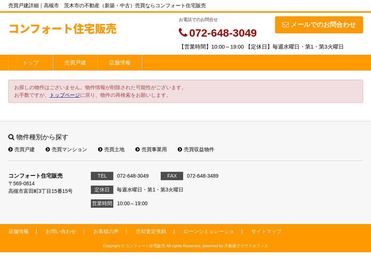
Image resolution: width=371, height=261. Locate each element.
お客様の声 (106, 231)
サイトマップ (266, 231)
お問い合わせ (61, 231)
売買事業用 (151, 149)
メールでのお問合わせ (319, 24)
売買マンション (66, 149)
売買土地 (111, 149)
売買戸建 (75, 62)
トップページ (65, 95)
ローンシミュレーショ (209, 231)
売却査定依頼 (151, 231)
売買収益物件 (196, 149)
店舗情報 (120, 62)
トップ (30, 62)
